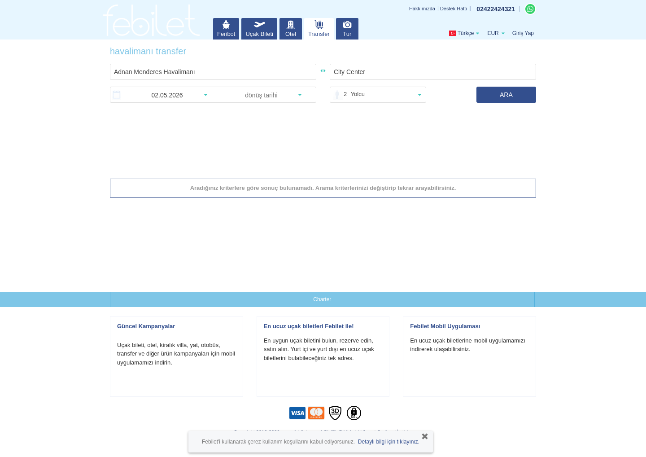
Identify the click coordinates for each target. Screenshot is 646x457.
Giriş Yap (523, 33)
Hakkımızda (422, 8)
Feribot (226, 27)
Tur (347, 27)
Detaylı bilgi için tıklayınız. (388, 442)
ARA (506, 94)
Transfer (319, 27)
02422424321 (495, 9)
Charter (322, 299)
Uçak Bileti (259, 27)
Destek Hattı (453, 8)
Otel (291, 27)
